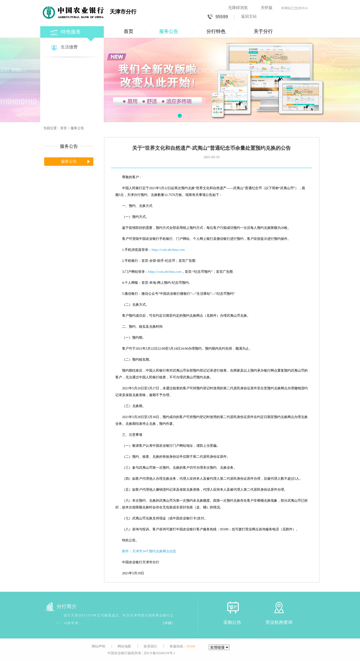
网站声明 (98, 646)
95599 (218, 17)
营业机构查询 (279, 622)
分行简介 (60, 606)
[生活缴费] (72, 47)
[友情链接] (219, 647)
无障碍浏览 (238, 8)
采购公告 (232, 622)
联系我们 (150, 646)
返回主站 (249, 16)
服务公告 (168, 31)
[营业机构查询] (279, 607)
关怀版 (267, 8)
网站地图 (124, 646)
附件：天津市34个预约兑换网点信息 (149, 551)
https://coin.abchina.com (168, 250)
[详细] (168, 623)
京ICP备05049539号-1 (160, 653)
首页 (128, 31)
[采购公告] (232, 607)
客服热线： (182, 646)
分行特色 (216, 31)
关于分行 (263, 31)
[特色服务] (72, 31)
